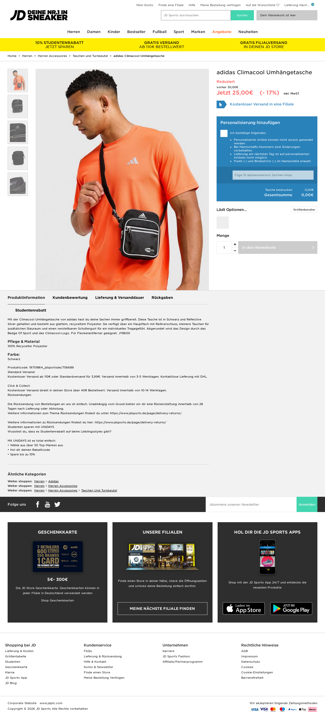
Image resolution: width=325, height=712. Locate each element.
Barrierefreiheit (252, 677)
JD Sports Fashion (176, 656)
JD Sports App (16, 677)
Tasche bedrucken (278, 190)
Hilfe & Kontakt (95, 661)
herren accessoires (62, 486)
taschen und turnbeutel (99, 490)
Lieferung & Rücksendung (103, 656)
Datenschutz (250, 661)
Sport (179, 32)
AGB (244, 651)
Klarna (9, 672)
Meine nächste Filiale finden (162, 609)
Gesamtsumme (278, 195)
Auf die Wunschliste (260, 5)
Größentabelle (15, 656)
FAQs (88, 651)
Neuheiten (248, 32)
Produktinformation (26, 298)
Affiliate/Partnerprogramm (182, 661)
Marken (198, 32)
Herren (73, 32)
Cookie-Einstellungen (257, 672)
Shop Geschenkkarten (57, 600)
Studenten (12, 661)
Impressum (249, 656)
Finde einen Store (97, 672)
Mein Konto (144, 5)
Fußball (160, 32)
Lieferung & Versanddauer (119, 298)
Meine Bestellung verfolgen (220, 5)
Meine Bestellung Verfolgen (104, 677)
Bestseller (136, 32)
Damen (94, 32)
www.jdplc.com (50, 703)
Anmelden (307, 504)
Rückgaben (162, 298)
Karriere (168, 651)
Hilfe (192, 5)
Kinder (114, 32)
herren (39, 481)
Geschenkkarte (16, 667)
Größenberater (304, 209)
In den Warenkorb (259, 247)
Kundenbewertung (70, 298)
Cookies (247, 667)
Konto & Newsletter (98, 667)
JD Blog (11, 683)
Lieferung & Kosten (19, 651)
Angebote (221, 32)
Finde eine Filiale (171, 5)
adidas (53, 481)
